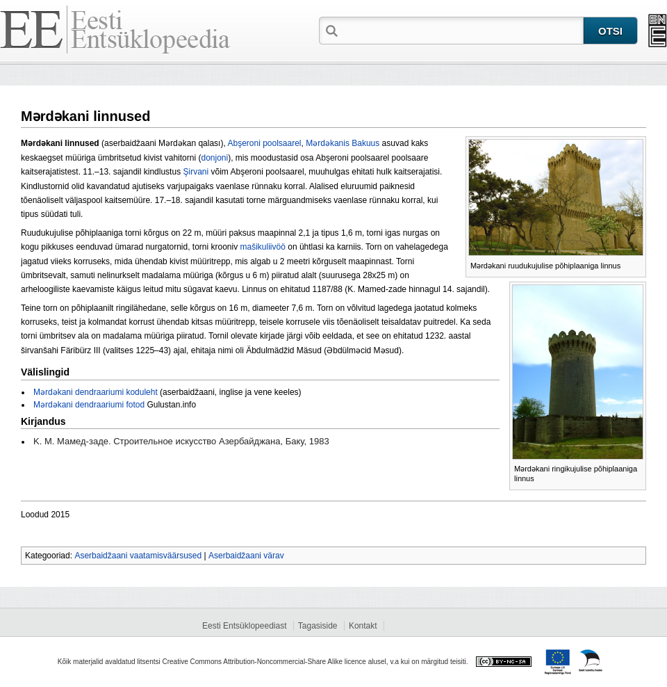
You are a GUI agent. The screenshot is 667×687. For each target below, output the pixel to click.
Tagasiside (318, 626)
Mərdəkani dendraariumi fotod (89, 405)
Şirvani (195, 172)
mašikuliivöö (263, 247)
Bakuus (365, 143)
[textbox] (462, 30)
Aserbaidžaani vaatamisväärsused (137, 555)
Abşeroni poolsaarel (264, 143)
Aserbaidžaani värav (246, 555)
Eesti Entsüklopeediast (244, 626)
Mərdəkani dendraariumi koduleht (95, 392)
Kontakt (363, 626)
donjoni (214, 158)
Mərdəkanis (327, 143)
